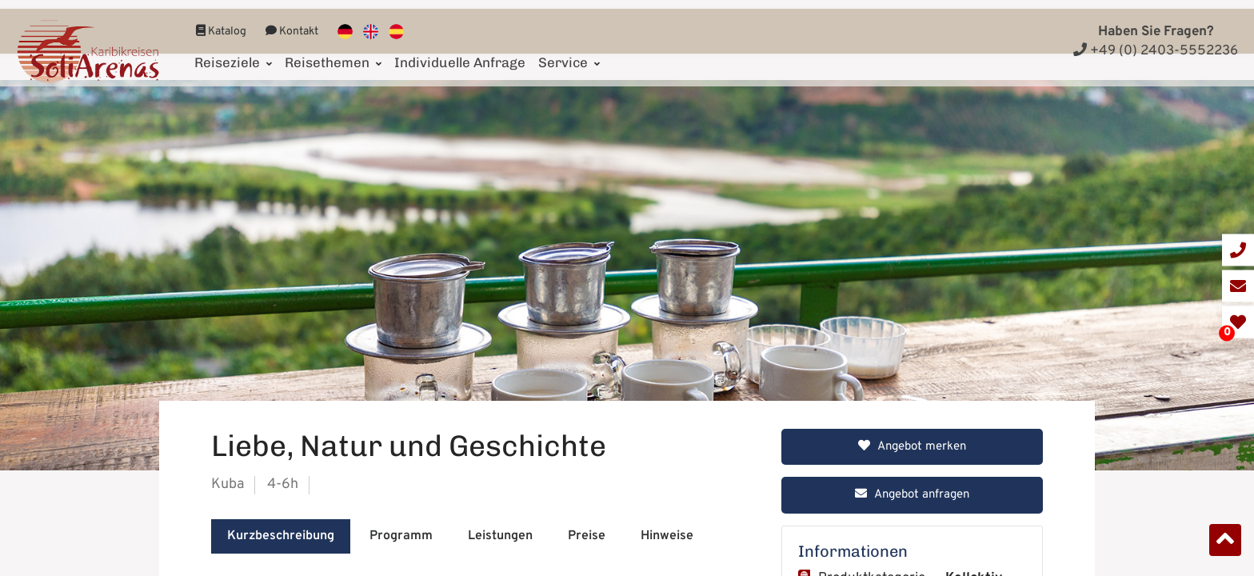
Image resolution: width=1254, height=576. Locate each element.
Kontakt (292, 23)
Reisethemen (333, 54)
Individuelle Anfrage (459, 54)
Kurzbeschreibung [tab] (280, 536)
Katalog (221, 23)
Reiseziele (233, 54)
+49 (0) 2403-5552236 (1155, 51)
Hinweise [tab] (667, 536)
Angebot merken (912, 446)
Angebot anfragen (912, 494)
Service (569, 54)
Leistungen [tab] (500, 536)
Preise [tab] (586, 536)
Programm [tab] (401, 536)
